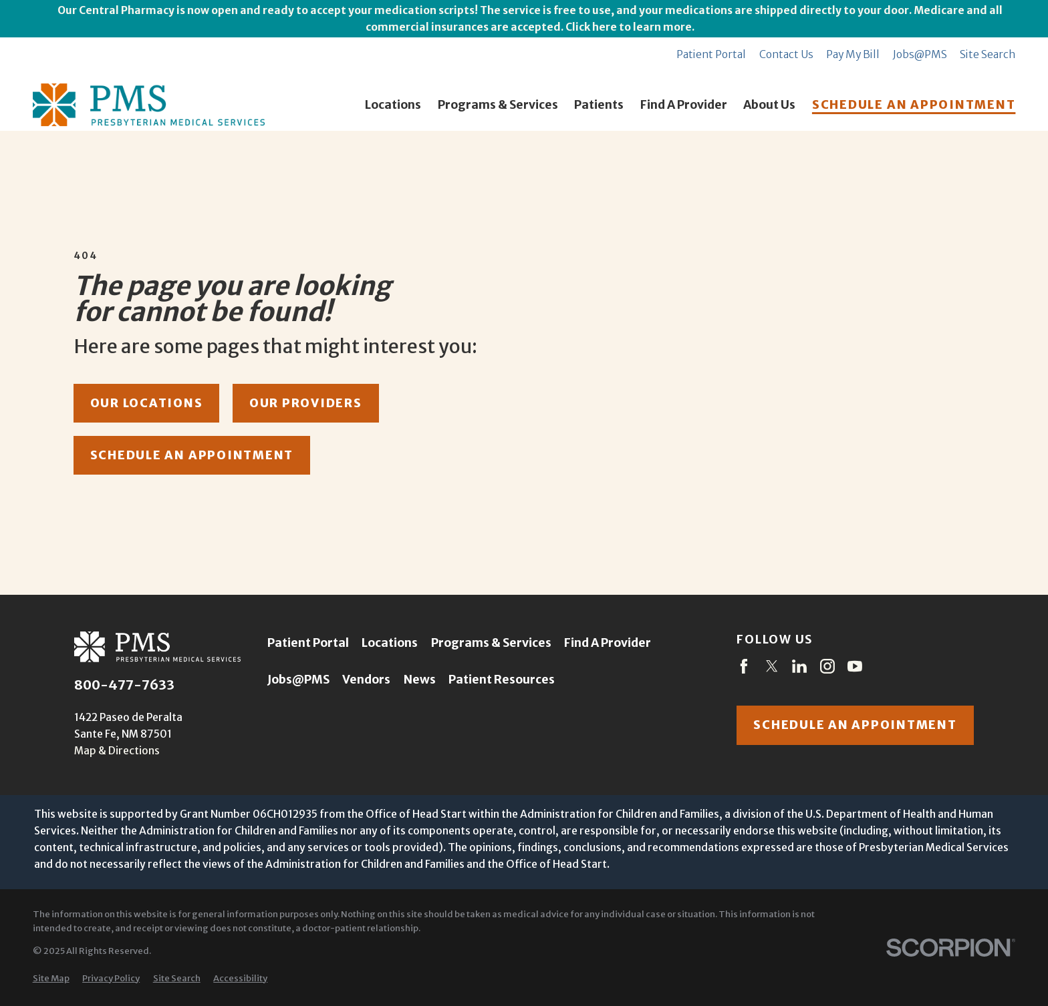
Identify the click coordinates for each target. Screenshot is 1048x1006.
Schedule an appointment (854, 725)
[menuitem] (51, 978)
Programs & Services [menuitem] (498, 104)
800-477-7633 (124, 685)
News (420, 679)
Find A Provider (607, 643)
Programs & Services (491, 643)
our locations (146, 403)
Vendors (366, 679)
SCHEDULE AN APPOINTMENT (913, 104)
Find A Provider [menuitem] (683, 104)
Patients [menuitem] (599, 104)
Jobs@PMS (920, 54)
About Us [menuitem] (769, 104)
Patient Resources (501, 679)
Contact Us (786, 54)
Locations (390, 643)
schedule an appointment (191, 455)
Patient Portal (711, 54)
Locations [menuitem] (393, 104)
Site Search (987, 54)
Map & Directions (117, 750)
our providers (305, 403)
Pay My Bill (853, 54)
